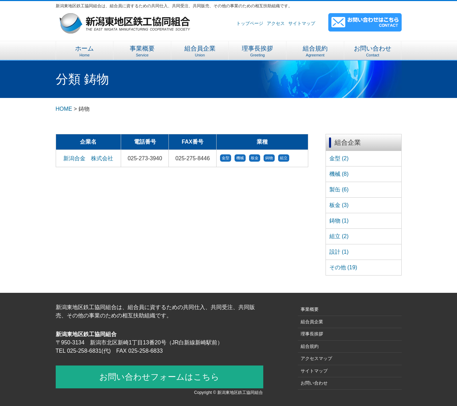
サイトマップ (301, 23)
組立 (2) (339, 236)
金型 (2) (339, 158)
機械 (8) (339, 174)
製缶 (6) (339, 189)
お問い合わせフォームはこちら (159, 376)
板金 (254, 158)
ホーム (84, 51)
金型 (225, 158)
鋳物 (269, 158)
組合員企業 (200, 51)
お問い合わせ (372, 51)
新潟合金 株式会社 (88, 158)
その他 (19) (343, 267)
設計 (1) (339, 252)
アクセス (276, 23)
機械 (240, 158)
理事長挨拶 (257, 51)
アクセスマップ (316, 358)
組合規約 (315, 51)
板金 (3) (339, 205)
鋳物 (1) (339, 221)
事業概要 (142, 51)
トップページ (249, 23)
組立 (283, 158)
